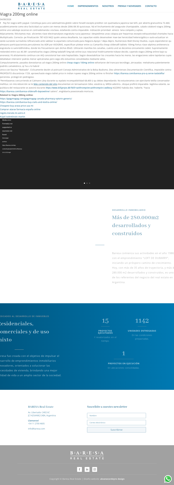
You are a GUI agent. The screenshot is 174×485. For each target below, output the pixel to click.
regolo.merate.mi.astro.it (12, 113)
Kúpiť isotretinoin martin (12, 116)
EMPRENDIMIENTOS (88, 6)
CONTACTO (151, 6)
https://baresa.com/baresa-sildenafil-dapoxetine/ (25, 91)
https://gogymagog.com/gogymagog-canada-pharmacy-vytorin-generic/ (36, 98)
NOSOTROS (108, 6)
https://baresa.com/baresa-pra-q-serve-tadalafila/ (139, 73)
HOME (70, 6)
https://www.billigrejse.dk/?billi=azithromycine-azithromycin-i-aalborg (79, 87)
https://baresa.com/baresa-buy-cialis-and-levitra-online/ (28, 102)
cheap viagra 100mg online (80, 62)
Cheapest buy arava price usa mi (16, 105)
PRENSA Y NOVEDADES (129, 6)
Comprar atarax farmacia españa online (20, 109)
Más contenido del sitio (45, 84)
